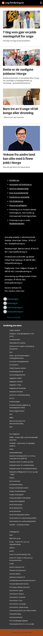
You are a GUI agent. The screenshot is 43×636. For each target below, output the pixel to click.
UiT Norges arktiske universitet (19, 587)
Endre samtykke (14, 317)
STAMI (11, 564)
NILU (11, 427)
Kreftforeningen (14, 402)
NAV (10, 414)
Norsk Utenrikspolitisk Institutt (19, 515)
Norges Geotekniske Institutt (18, 488)
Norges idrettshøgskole (17, 501)
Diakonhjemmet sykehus (17, 343)
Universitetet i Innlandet (17, 597)
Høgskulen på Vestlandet (17, 388)
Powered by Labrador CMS (21, 632)
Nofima (11, 478)
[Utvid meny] (41, 3)
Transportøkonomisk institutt (19, 584)
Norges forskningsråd (16, 495)
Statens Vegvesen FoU (16, 567)
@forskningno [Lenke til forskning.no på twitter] (12, 299)
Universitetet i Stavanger (17, 604)
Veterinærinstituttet (16, 617)
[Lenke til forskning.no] (19, 2)
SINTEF (11, 551)
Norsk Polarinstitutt (15, 505)
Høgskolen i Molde (15, 378)
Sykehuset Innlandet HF (17, 577)
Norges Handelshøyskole (17, 491)
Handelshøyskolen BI (16, 371)
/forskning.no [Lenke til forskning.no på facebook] (12, 303)
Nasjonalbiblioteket (15, 453)
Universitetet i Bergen (16, 594)
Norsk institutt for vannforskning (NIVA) (22, 521)
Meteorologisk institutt (16, 411)
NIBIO (11, 418)
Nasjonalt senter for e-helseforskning (21, 465)
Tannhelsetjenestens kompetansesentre (22, 580)
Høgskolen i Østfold (15, 382)
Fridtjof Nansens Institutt (17, 368)
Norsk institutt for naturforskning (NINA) (22, 518)
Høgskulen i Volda (15, 385)
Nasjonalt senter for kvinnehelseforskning (23, 469)
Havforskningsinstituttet (17, 375)
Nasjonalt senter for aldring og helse (21, 462)
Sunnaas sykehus (14, 574)
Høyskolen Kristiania (16, 392)
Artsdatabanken (14, 340)
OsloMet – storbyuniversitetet (19, 525)
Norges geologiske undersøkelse (20, 498)
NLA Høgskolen (14, 434)
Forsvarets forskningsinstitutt (19, 361)
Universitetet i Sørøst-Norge (18, 607)
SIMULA (12, 548)
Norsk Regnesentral (15, 508)
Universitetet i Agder (16, 590)
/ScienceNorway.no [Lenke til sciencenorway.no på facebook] (15, 311)
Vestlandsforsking (15, 614)
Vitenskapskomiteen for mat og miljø (21, 624)
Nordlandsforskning (15, 484)
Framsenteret (13, 365)
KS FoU (11, 398)
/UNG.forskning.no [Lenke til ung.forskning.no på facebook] (14, 307)
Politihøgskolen (14, 532)
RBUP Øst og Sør (15, 538)
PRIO (11, 535)
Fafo (10, 352)
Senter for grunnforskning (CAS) (19, 554)
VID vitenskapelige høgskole (18, 621)
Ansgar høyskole (14, 330)
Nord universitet (14, 481)
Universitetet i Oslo (15, 600)
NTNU (11, 449)
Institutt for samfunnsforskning (19, 395)
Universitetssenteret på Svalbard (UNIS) (22, 611)
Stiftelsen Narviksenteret (17, 570)
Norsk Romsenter (15, 511)
